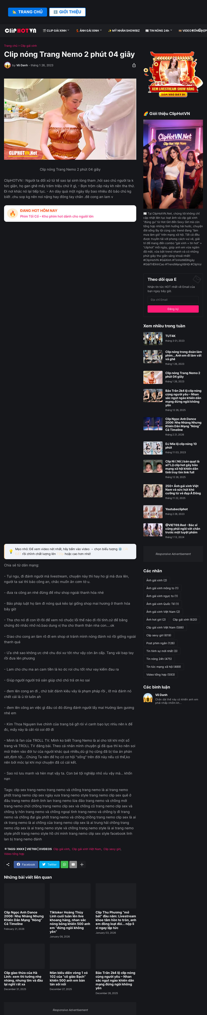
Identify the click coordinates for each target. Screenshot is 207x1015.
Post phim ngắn (160, 643)
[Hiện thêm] (82, 864)
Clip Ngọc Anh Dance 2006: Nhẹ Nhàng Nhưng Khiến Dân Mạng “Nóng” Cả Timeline (24, 918)
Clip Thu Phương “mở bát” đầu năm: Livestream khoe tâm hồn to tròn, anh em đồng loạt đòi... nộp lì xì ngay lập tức (116, 920)
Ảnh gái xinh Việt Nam (163, 612)
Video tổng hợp (14, 853)
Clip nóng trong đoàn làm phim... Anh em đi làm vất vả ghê (183, 355)
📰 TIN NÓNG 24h (157, 30)
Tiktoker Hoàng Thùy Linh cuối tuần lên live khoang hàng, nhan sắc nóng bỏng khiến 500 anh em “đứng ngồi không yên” (70, 922)
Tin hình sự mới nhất (161, 651)
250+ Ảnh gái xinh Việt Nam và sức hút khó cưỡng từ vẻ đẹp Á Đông (183, 489)
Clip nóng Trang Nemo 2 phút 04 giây (182, 374)
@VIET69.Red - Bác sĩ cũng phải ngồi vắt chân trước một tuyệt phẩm (182, 528)
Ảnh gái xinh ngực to (162, 596)
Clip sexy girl (112, 849)
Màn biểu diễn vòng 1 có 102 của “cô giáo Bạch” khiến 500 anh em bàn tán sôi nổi (69, 978)
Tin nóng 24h (159, 659)
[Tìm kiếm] (199, 30)
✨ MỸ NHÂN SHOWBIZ (124, 30)
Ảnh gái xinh (156, 580)
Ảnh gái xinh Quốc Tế (162, 604)
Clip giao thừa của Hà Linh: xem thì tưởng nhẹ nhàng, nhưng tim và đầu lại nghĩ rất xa (23, 978)
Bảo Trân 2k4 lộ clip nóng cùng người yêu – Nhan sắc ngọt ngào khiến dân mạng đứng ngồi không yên (115, 980)
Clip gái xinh (29, 45)
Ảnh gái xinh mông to (162, 588)
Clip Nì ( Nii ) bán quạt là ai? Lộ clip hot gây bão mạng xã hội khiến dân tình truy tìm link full (182, 467)
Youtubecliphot (176, 509)
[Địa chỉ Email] (173, 299)
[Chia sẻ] (132, 65)
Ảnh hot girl (156, 620)
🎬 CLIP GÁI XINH (54, 30)
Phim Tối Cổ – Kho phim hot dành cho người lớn (57, 216)
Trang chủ (10, 45)
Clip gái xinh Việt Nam (86, 849)
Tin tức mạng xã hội (163, 667)
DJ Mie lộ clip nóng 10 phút (181, 445)
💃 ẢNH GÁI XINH (87, 30)
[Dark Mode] (192, 30)
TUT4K (170, 336)
